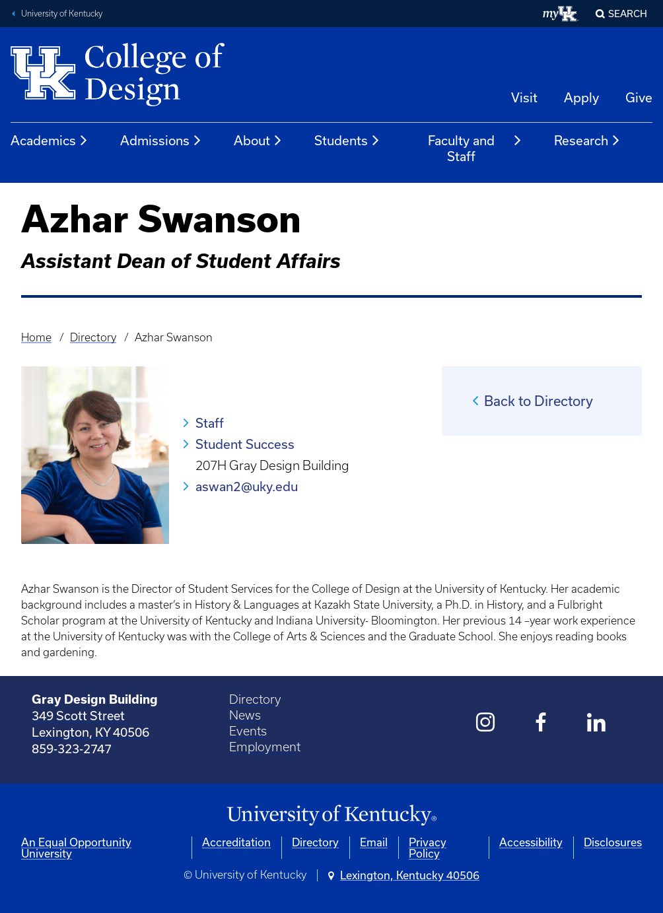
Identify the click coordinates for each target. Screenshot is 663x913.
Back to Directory (538, 401)
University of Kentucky (61, 13)
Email (374, 842)
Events (248, 731)
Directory (93, 337)
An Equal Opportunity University (76, 848)
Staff (209, 422)
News (245, 715)
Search (627, 13)
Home (36, 337)
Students (347, 141)
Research (587, 141)
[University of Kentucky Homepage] (331, 816)
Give (638, 97)
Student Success (245, 444)
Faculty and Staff (475, 148)
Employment (264, 747)
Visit (524, 97)
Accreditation (236, 842)
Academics (49, 141)
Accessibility (531, 842)
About (258, 141)
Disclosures (613, 842)
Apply (581, 97)
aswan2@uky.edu (246, 486)
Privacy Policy (427, 848)
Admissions (161, 141)
